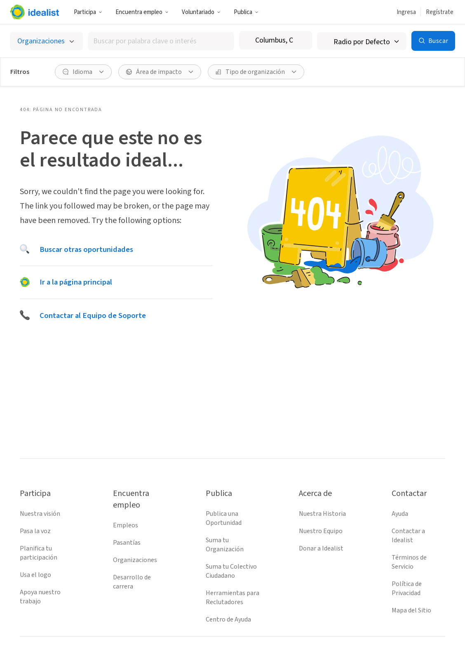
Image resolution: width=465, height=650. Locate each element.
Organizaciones (135, 560)
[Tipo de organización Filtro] (256, 71)
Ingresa (406, 12)
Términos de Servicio (409, 562)
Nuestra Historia (322, 513)
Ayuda (400, 513)
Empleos (125, 525)
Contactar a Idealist (408, 536)
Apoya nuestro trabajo (40, 597)
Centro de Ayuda (228, 619)
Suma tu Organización (225, 545)
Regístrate (439, 12)
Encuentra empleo (142, 12)
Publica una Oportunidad (224, 518)
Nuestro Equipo (321, 531)
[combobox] (161, 41)
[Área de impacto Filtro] (159, 71)
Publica (246, 12)
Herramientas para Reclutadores (232, 597)
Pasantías (127, 542)
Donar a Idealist (321, 548)
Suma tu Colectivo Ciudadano (231, 571)
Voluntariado (201, 12)
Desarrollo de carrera (132, 582)
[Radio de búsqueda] (361, 41)
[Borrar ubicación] (300, 40)
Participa (88, 12)
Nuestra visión (40, 513)
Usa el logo (35, 574)
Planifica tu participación (38, 553)
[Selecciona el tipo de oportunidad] (46, 41)
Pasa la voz (35, 531)
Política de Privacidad (407, 588)
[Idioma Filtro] (83, 71)
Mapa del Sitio (411, 610)
